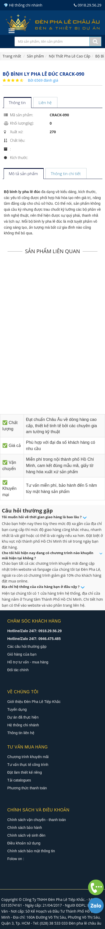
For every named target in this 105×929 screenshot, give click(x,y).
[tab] (17, 103)
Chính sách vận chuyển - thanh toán (36, 820)
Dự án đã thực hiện (22, 717)
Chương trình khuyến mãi (28, 757)
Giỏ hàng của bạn (21, 654)
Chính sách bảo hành (24, 827)
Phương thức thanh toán (27, 788)
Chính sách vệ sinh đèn (26, 835)
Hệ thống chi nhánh (23, 725)
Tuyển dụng (17, 709)
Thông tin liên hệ (20, 733)
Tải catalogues (19, 780)
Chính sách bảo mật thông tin (31, 851)
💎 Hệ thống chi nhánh (23, 5)
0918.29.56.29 (87, 5)
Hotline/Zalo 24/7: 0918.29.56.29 (34, 631)
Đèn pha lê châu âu (85, 923)
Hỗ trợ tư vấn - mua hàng (27, 662)
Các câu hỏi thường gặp (27, 646)
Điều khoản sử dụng (23, 843)
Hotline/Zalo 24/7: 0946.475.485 (34, 639)
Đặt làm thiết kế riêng (24, 772)
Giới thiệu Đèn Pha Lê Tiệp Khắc (34, 702)
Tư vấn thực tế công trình (27, 765)
